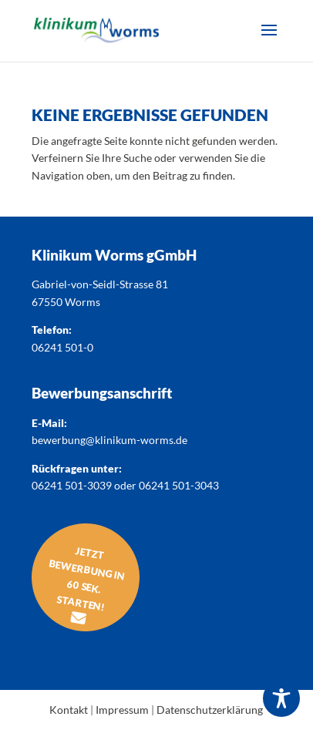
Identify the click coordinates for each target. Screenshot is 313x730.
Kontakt (68, 709)
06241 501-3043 (179, 485)
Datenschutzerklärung (209, 709)
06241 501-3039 (72, 485)
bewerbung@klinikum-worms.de (109, 439)
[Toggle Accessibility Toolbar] (281, 698)
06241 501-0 (62, 347)
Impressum (122, 709)
